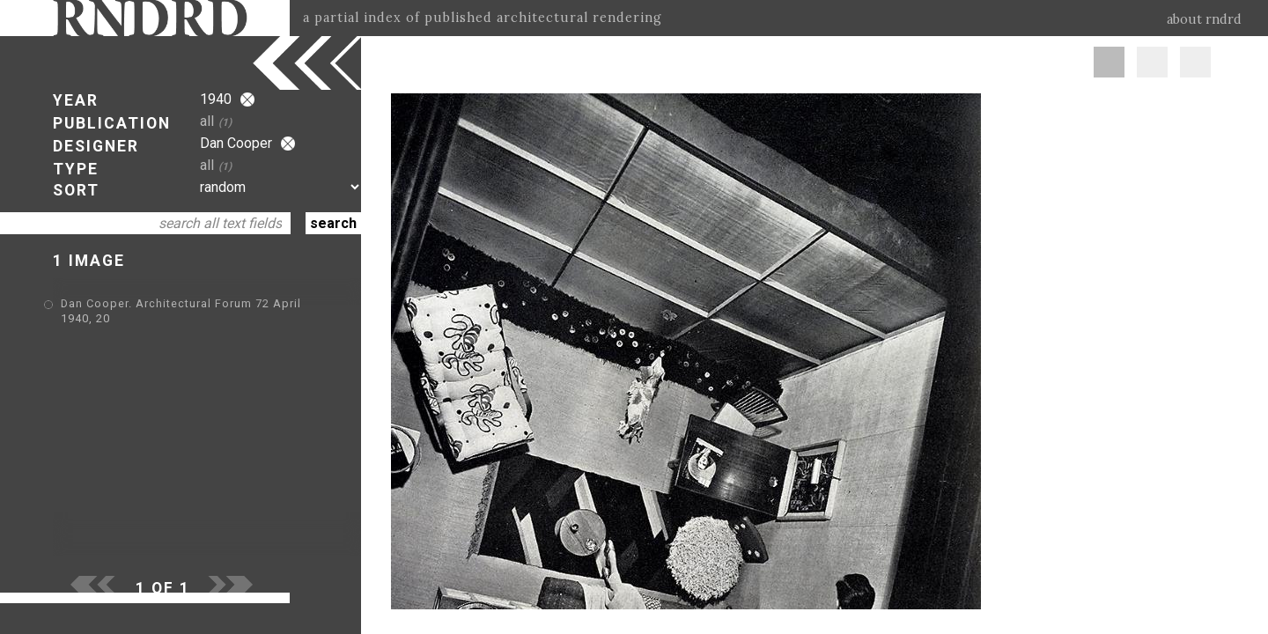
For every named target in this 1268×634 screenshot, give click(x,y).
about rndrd (1204, 19)
